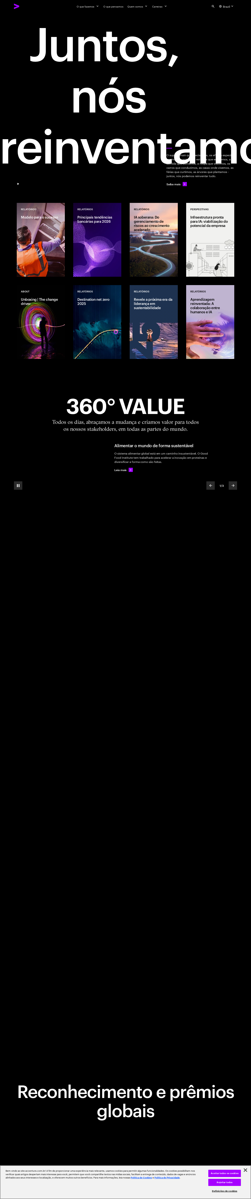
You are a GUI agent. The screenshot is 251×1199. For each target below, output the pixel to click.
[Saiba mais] (176, 184)
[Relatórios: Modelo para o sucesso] (41, 240)
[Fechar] (245, 1170)
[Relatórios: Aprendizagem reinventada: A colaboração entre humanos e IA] (210, 322)
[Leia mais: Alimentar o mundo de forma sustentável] (123, 470)
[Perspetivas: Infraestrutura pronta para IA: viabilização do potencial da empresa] (210, 240)
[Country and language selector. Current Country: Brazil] (226, 6)
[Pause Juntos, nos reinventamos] (18, 184)
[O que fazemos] (88, 6)
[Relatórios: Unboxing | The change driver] (41, 322)
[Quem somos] (137, 6)
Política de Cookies (141, 1178)
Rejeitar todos (225, 1182)
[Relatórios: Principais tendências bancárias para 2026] (97, 240)
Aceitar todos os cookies (225, 1173)
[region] (125, 1182)
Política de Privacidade (167, 1178)
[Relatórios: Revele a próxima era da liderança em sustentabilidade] (154, 322)
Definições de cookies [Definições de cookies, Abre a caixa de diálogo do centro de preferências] (224, 1191)
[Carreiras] (160, 6)
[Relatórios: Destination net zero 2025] (97, 322)
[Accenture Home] (24, 6)
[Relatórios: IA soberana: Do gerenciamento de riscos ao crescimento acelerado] (154, 240)
